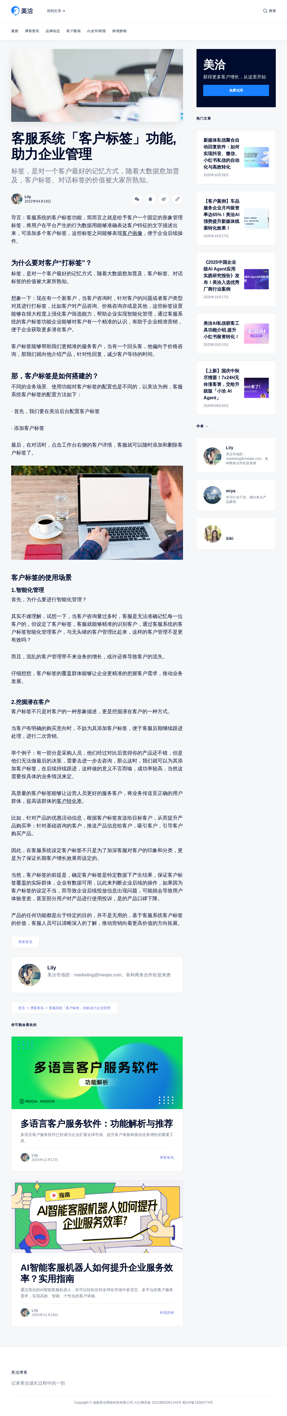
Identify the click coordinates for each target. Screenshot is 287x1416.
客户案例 (73, 31)
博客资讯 (32, 31)
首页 (21, 1008)
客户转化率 (69, 801)
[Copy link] (177, 199)
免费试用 (236, 90)
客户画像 (132, 233)
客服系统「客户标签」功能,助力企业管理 (79, 1008)
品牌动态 (53, 31)
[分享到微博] (164, 199)
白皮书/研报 (96, 31)
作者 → (202, 426)
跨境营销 (119, 31)
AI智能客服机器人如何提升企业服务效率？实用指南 (96, 1273)
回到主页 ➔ (56, 11)
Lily (51, 968)
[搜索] (269, 11)
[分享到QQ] (150, 199)
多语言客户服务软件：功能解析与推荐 (96, 1124)
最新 (14, 31)
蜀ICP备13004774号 (197, 1403)
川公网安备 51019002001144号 (157, 1403)
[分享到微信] (137, 199)
